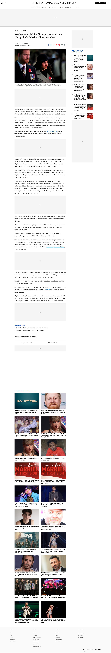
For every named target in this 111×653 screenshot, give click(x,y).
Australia (57, 632)
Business (44, 7)
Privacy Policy (36, 639)
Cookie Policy (35, 641)
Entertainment (68, 7)
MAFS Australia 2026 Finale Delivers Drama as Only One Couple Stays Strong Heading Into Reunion (53, 482)
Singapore (58, 637)
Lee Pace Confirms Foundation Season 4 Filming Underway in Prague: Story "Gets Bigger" (26, 574)
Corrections (35, 644)
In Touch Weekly (52, 131)
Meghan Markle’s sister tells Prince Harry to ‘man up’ (30, 330)
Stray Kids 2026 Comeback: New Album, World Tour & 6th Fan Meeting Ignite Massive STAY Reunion (53, 597)
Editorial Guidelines (53, 342)
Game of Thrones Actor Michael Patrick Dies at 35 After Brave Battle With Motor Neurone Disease (53, 412)
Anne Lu (18, 43)
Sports (53, 7)
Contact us (35, 635)
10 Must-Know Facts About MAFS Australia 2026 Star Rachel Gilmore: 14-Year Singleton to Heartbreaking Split (26, 435)
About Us (35, 632)
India (56, 635)
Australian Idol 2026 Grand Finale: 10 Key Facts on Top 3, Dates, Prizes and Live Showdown (52, 505)
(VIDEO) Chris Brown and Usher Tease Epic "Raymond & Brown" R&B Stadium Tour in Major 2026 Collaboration (26, 505)
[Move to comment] (64, 45)
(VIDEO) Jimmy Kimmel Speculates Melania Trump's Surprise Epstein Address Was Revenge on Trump (53, 574)
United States (58, 641)
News (49, 7)
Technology (60, 7)
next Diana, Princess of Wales (55, 247)
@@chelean (25, 43)
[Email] (62, 45)
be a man (47, 289)
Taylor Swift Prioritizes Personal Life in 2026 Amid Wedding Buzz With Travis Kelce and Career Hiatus (53, 551)
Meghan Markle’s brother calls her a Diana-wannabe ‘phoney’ (32, 327)
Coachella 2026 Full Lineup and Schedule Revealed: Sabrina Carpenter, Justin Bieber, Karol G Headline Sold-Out (26, 621)
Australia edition (76, 7)
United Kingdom (59, 639)
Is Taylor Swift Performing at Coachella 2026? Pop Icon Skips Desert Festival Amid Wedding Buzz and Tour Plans (27, 458)
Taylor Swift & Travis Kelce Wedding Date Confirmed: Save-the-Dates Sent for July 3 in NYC (53, 621)
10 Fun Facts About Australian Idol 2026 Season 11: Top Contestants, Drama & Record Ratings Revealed (53, 528)
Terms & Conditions (37, 637)
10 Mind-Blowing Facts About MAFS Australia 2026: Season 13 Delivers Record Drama (80, 116)
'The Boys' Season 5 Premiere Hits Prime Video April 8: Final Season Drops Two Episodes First (26, 551)
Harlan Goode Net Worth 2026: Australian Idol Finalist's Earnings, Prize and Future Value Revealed (27, 528)
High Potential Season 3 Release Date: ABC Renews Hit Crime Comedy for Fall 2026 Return (26, 412)
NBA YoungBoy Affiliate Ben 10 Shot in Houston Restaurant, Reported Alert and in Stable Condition (52, 458)
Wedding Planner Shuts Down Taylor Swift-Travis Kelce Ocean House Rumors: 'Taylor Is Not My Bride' (53, 435)
